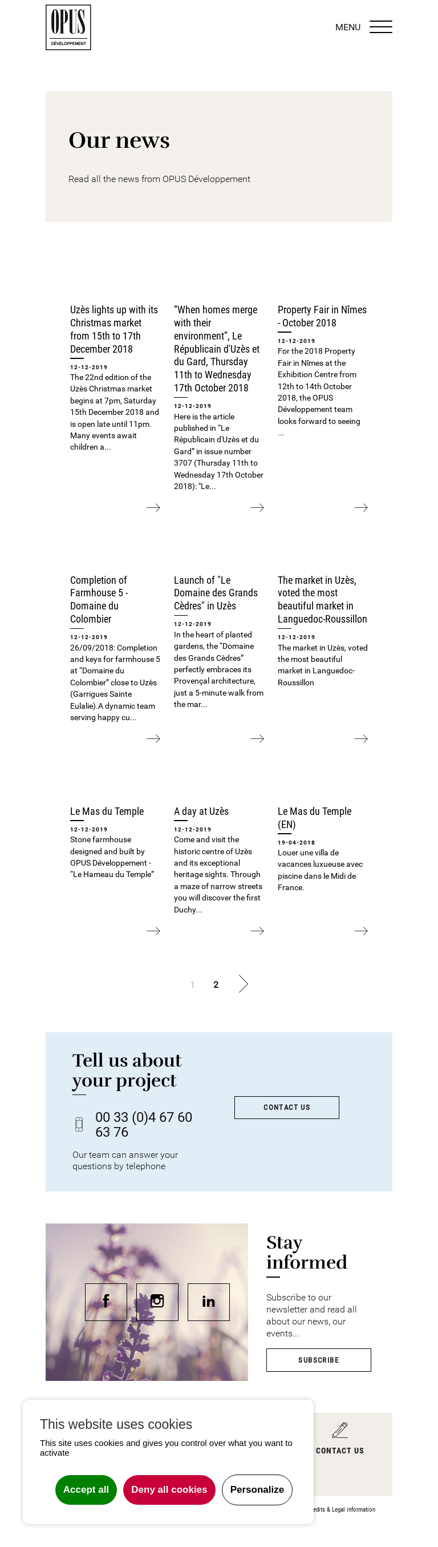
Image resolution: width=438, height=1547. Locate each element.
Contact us (286, 1107)
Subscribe (318, 1360)
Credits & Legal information (341, 1509)
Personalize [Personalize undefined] (257, 1489)
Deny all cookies (169, 1489)
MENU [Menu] (363, 27)
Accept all (86, 1489)
